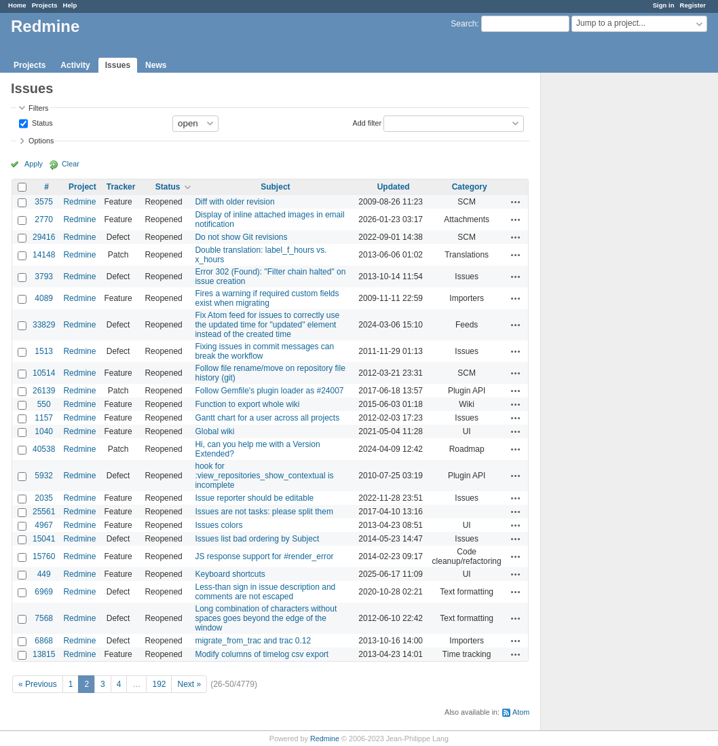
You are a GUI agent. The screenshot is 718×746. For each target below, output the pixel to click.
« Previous (37, 684)
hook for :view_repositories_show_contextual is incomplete (264, 475)
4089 (44, 298)
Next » (189, 684)
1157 (44, 418)
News (155, 65)
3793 (44, 276)
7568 (44, 618)
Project (82, 187)
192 (159, 684)
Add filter (367, 122)
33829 (44, 325)
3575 (44, 202)
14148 (44, 255)
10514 (44, 373)
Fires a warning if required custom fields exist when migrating (267, 298)
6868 (44, 640)
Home (17, 5)
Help (70, 5)
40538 (44, 449)
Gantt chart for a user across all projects (267, 418)
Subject (275, 187)
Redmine (79, 202)
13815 (44, 654)
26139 (44, 390)
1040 (44, 431)
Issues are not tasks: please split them (264, 511)
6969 (44, 592)
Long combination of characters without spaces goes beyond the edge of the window (266, 618)
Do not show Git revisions (241, 237)
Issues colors (218, 525)
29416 (44, 237)
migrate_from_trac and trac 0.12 (253, 640)
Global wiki (214, 431)
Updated (393, 187)
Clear (70, 164)
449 (44, 574)
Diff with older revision (234, 202)
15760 (44, 556)
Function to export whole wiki (247, 404)
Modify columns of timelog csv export (261, 654)
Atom (520, 712)
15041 (44, 539)
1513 (44, 351)
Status (41, 122)
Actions (515, 201)
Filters (38, 108)
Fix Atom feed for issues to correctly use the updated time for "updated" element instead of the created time (267, 324)
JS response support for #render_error (264, 556)
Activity (75, 65)
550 (44, 404)
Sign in (664, 5)
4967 (44, 525)
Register (693, 5)
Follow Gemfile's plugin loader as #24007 (269, 390)
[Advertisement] (608, 286)
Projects (45, 5)
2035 (44, 498)
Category (469, 187)
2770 (44, 219)
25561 (44, 511)
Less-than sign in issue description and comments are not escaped (265, 591)
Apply (33, 164)
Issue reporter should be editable (254, 498)
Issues (117, 65)
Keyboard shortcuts (230, 574)
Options (41, 141)
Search (463, 24)
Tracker (121, 187)
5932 (44, 475)
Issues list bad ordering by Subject (257, 539)
